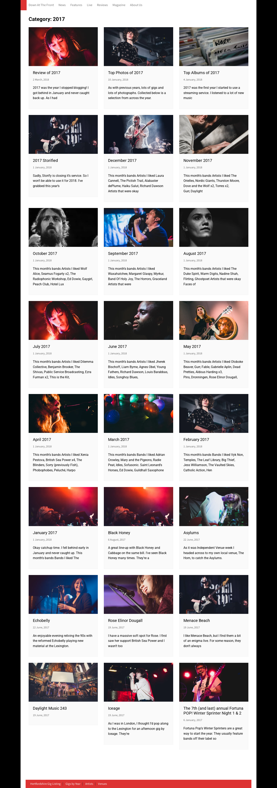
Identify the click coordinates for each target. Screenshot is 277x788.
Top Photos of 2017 (125, 72)
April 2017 (42, 439)
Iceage (114, 708)
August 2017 (194, 253)
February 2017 (196, 439)
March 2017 (118, 439)
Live (89, 5)
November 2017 (197, 160)
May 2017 (192, 346)
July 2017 (41, 346)
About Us (136, 5)
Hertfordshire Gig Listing (45, 784)
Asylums (191, 532)
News (62, 5)
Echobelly (41, 620)
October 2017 (45, 253)
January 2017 (45, 532)
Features (76, 5)
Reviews (102, 5)
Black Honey (119, 532)
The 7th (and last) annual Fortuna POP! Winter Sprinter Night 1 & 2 (213, 711)
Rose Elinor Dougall (125, 620)
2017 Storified (45, 160)
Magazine (118, 5)
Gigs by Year (73, 784)
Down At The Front (41, 5)
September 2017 (123, 253)
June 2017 (117, 346)
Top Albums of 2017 (201, 72)
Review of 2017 (46, 72)
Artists (89, 784)
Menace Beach (196, 620)
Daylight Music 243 (50, 708)
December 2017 (122, 160)
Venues (102, 784)
